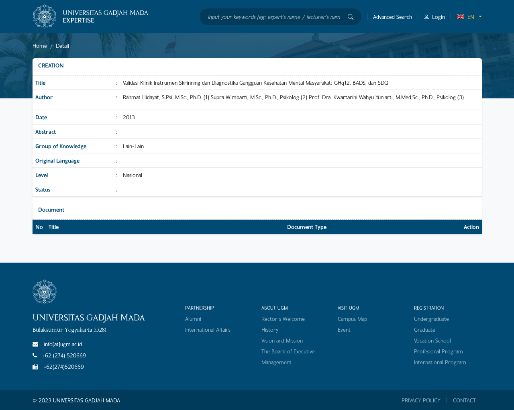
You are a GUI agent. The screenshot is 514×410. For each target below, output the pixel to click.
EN (465, 16)
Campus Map (352, 318)
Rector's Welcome (283, 318)
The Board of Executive (288, 351)
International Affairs (207, 329)
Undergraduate (431, 318)
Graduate (424, 329)
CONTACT (464, 400)
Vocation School (432, 340)
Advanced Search (392, 16)
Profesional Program (438, 351)
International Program (440, 362)
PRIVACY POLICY (421, 400)
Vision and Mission (282, 340)
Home (40, 45)
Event (344, 329)
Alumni (193, 318)
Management (276, 362)
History (269, 329)
